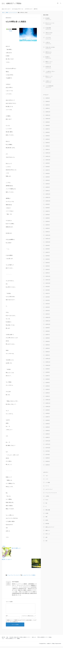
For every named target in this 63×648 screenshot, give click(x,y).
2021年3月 (48, 307)
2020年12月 (48, 317)
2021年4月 (48, 303)
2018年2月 (48, 433)
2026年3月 (48, 101)
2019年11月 (48, 361)
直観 (46, 516)
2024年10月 (48, 159)
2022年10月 (48, 242)
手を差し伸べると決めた (50, 47)
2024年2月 (48, 187)
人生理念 (47, 496)
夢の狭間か (48, 18)
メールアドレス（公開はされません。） (28, 617)
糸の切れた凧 (48, 66)
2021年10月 (48, 283)
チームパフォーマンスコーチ (13, 575)
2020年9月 (48, 327)
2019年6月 (48, 379)
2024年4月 (48, 180)
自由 (46, 540)
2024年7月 (48, 170)
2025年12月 (48, 111)
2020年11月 (48, 320)
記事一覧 (35, 8)
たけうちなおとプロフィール (17, 8)
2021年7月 (48, 293)
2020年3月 (48, 348)
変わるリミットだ (49, 76)
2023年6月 (48, 214)
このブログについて (28, 8)
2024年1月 (48, 190)
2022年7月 (48, 252)
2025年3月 (48, 142)
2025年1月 (48, 149)
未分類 (47, 513)
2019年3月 (48, 389)
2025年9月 (48, 122)
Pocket (10, 30)
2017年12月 (48, 440)
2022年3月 (48, 266)
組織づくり (48, 530)
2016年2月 (48, 464)
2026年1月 (48, 108)
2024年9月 (48, 163)
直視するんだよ (49, 52)
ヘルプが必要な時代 (49, 85)
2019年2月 (48, 392)
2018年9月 (48, 410)
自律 (46, 537)
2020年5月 (48, 341)
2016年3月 (48, 461)
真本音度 (47, 523)
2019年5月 (48, 382)
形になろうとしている (50, 23)
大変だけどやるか (49, 32)
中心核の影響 (48, 27)
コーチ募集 (48, 482)
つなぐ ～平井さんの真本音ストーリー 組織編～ (11, 640)
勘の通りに (48, 56)
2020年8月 (48, 331)
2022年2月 (48, 269)
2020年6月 (48, 337)
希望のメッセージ (49, 61)
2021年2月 (48, 310)
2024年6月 (48, 173)
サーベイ (47, 485)
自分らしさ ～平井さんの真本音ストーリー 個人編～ (42, 639)
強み (46, 503)
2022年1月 (48, 272)
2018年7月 (48, 416)
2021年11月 (48, 279)
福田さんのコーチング (50, 527)
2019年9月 (48, 368)
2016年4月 (48, 457)
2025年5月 (48, 135)
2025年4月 (48, 139)
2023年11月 (48, 197)
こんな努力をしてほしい (50, 71)
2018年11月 (48, 403)
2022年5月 (48, 259)
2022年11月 (48, 238)
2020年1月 (48, 355)
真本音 (47, 520)
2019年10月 (48, 365)
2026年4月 (48, 98)
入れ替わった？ (49, 81)
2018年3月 (48, 430)
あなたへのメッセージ (6, 8)
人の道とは (48, 42)
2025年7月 (48, 128)
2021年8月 (48, 290)
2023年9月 (48, 204)
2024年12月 (48, 152)
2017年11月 (48, 444)
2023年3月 (48, 224)
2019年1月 (48, 396)
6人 (22, 575)
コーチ (47, 479)
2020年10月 (48, 324)
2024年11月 (48, 156)
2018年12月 (48, 399)
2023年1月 (48, 231)
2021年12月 (48, 276)
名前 (6, 617)
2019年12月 (48, 358)
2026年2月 (48, 104)
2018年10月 (48, 406)
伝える (47, 499)
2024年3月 (48, 183)
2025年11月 (48, 115)
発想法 (33, 575)
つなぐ (47, 475)
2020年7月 (48, 334)
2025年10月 (48, 118)
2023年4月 (48, 221)
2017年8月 (48, 454)
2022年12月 (48, 235)
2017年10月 (48, 447)
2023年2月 (48, 228)
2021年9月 (48, 286)
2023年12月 (48, 194)
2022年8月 (48, 248)
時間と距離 (48, 509)
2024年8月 (48, 166)
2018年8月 (48, 413)
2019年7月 (48, 375)
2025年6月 (48, 132)
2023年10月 (48, 200)
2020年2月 (48, 351)
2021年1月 (48, 314)
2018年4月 (48, 427)
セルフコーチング (28, 575)
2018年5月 (48, 423)
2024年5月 (48, 176)
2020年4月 (48, 344)
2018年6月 (48, 420)
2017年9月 (48, 451)
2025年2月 (48, 146)
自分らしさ (48, 533)
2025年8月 (48, 125)
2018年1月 (48, 437)
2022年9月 (48, 245)
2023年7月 (48, 211)
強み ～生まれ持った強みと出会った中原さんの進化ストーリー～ (19, 639)
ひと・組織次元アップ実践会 (11, 3)
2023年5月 (48, 218)
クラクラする (48, 37)
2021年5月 (48, 300)
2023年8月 (48, 207)
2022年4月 (48, 262)
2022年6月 (48, 255)
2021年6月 (48, 296)
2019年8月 (48, 372)
